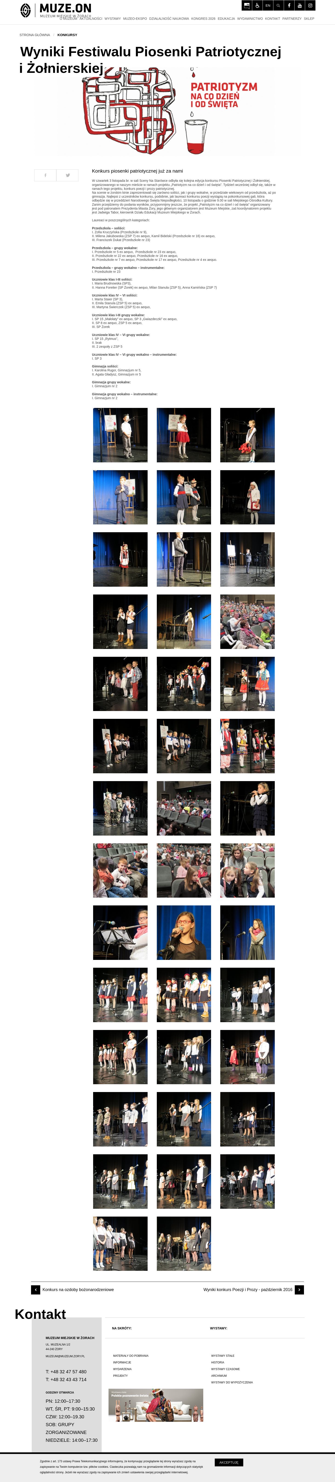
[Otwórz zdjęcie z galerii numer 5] (184, 497)
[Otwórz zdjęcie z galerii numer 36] (247, 1119)
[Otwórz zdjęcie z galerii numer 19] (120, 808)
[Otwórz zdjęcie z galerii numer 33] (247, 1057)
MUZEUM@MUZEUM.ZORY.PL (65, 1356)
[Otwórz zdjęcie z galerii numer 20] (184, 808)
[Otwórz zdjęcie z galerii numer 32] (184, 1057)
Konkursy (67, 35)
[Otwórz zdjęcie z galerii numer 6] (247, 497)
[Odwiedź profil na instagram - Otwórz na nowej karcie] (310, 5)
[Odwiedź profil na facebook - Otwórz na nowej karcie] (289, 5)
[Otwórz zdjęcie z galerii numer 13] (120, 684)
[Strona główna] (56, 11)
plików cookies (98, 1466)
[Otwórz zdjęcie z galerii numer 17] (184, 746)
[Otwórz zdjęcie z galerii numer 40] (120, 1244)
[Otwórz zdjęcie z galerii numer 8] (184, 559)
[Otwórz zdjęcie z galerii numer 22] (120, 870)
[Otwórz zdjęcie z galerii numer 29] (184, 995)
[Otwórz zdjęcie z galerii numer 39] (247, 1181)
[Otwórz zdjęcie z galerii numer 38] (184, 1181)
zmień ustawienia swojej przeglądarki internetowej (154, 1472)
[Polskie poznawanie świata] (155, 1405)
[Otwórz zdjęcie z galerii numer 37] (120, 1181)
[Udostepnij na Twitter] (67, 175)
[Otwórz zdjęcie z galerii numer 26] (184, 932)
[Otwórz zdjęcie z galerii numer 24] (247, 870)
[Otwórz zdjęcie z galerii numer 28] (120, 995)
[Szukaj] (278, 5)
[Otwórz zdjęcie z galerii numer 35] (184, 1119)
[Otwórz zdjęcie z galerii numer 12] (247, 621)
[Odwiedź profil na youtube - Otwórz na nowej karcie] (300, 5)
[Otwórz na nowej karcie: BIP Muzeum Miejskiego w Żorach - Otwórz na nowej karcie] (247, 5)
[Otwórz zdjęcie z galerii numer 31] (120, 1057)
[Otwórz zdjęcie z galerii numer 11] (184, 621)
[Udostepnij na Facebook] (45, 175)
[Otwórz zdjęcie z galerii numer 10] (120, 621)
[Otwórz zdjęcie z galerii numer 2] (184, 435)
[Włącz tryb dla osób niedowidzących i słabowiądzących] (257, 5)
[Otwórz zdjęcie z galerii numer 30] (247, 995)
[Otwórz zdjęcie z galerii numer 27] (247, 932)
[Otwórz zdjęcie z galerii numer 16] (120, 746)
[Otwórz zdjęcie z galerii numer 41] (184, 1244)
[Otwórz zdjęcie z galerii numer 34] (120, 1119)
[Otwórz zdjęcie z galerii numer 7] (120, 559)
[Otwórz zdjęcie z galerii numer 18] (247, 746)
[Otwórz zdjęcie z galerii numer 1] (120, 435)
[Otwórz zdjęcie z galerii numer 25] (120, 932)
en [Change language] (268, 5)
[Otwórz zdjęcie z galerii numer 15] (247, 684)
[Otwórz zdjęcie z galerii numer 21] (247, 808)
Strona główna (35, 35)
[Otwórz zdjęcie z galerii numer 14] (184, 684)
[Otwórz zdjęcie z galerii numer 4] (120, 497)
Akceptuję (229, 1462)
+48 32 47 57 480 (68, 1371)
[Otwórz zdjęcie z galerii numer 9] (247, 559)
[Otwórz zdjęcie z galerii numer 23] (184, 870)
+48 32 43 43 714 (68, 1379)
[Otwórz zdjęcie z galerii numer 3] (247, 435)
